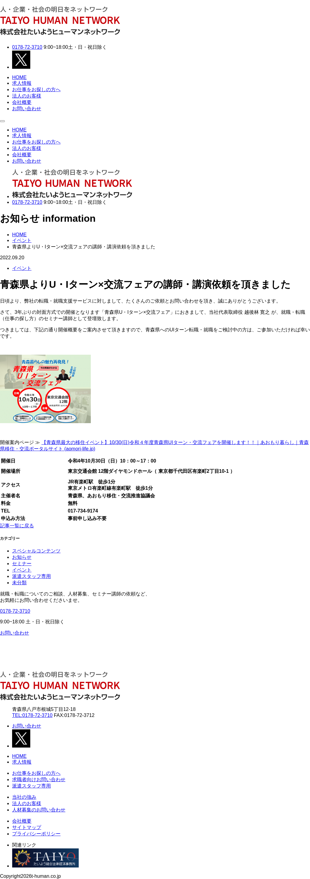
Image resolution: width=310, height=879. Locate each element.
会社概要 (21, 102)
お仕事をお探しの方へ (36, 89)
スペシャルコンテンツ (36, 550)
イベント (21, 268)
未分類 (19, 582)
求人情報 (21, 83)
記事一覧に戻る (17, 525)
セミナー (21, 563)
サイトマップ (26, 827)
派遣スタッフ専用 (31, 576)
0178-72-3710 (27, 47)
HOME (19, 77)
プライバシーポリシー (36, 833)
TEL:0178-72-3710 (32, 715)
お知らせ (21, 557)
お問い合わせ (26, 108)
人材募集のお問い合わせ (38, 809)
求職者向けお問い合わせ (38, 779)
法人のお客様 (26, 95)
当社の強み (24, 797)
